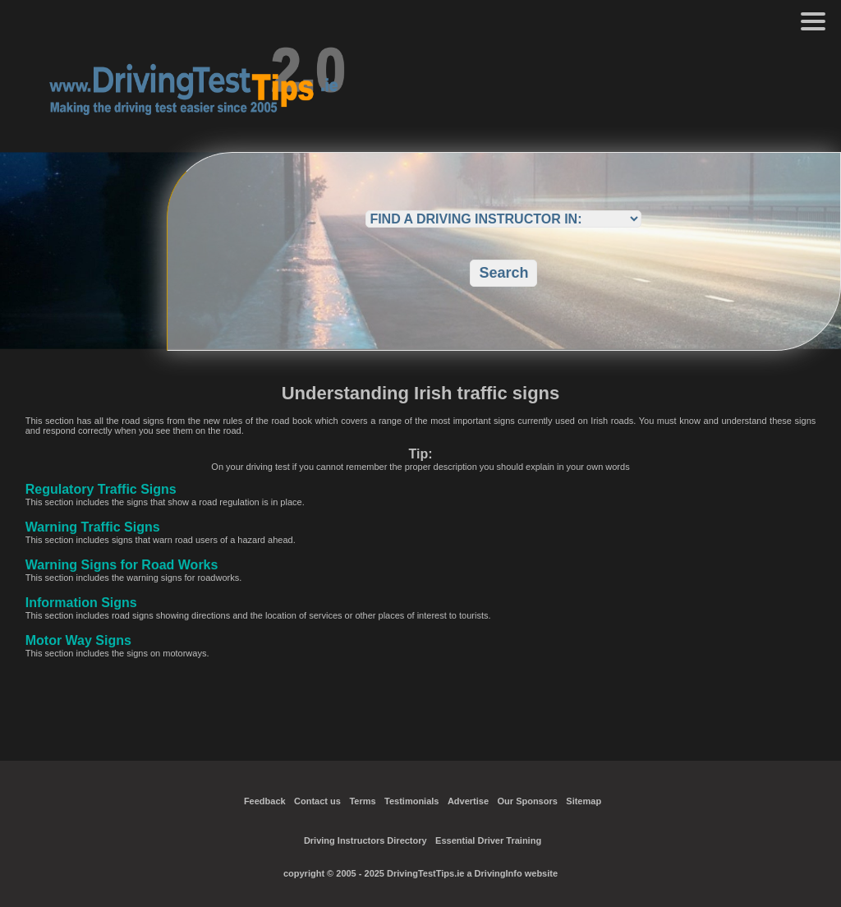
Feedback (265, 801)
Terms (362, 801)
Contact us (317, 801)
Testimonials (411, 801)
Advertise (468, 801)
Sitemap (583, 801)
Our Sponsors (528, 801)
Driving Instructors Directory (365, 840)
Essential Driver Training (488, 840)
